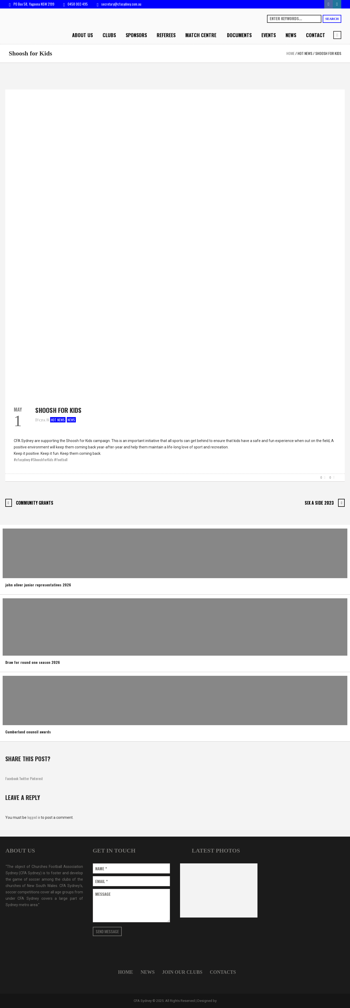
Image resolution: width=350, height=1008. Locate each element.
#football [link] (60, 459)
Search (332, 19)
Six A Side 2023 (319, 503)
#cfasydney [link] (22, 459)
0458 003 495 (78, 4)
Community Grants (34, 503)
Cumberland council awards (28, 731)
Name (101, 868)
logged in (33, 817)
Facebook (11, 778)
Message (103, 894)
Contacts (223, 972)
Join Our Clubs (182, 972)
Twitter (24, 778)
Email (101, 881)
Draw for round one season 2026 (32, 662)
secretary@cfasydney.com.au (121, 4)
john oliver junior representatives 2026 (38, 584)
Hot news (305, 53)
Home (290, 53)
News (71, 419)
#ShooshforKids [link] (42, 459)
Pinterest (36, 778)
